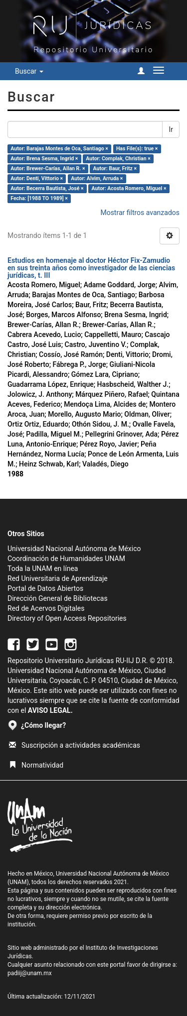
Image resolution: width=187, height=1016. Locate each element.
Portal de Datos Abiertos (45, 588)
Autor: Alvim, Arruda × (97, 178)
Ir (171, 129)
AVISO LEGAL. (50, 710)
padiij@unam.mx (29, 973)
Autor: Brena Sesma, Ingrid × (44, 158)
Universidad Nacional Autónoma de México (74, 549)
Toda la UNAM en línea (42, 568)
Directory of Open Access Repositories (67, 618)
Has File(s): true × (137, 148)
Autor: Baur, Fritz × (115, 168)
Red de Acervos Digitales (45, 608)
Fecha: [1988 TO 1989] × (39, 198)
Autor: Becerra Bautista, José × (46, 188)
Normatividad (36, 765)
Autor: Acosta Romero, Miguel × (129, 188)
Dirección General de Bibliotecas (57, 598)
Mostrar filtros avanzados (140, 213)
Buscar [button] (29, 71)
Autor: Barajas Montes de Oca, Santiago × (59, 148)
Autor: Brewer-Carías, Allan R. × (47, 168)
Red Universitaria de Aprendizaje (57, 578)
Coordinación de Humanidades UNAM (66, 559)
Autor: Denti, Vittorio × (36, 178)
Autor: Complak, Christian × (118, 158)
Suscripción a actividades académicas (74, 745)
